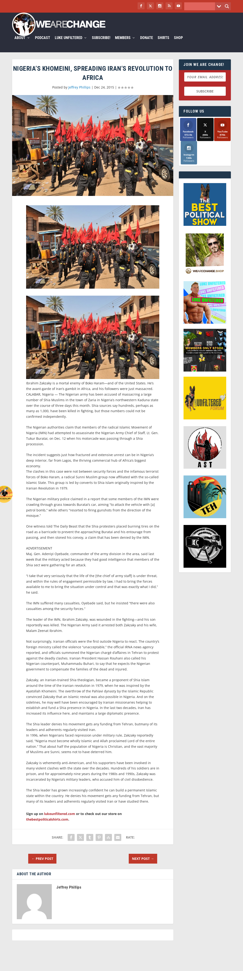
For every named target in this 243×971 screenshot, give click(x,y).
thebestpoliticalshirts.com (47, 825)
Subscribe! (101, 44)
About (19, 44)
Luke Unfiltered (68, 44)
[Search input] (201, 6)
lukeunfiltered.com (59, 819)
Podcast (42, 44)
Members (123, 44)
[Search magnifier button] (227, 6)
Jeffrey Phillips (79, 93)
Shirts (163, 44)
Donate (146, 44)
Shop (178, 44)
